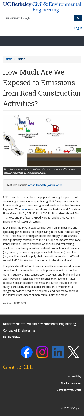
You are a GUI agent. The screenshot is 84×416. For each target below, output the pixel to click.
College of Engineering (19, 330)
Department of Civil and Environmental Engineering (39, 324)
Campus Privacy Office (69, 390)
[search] (39, 18)
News (9, 59)
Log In (78, 28)
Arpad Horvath (37, 185)
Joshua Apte (54, 185)
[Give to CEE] (18, 368)
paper (24, 209)
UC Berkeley (11, 337)
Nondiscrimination (71, 383)
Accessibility (74, 376)
